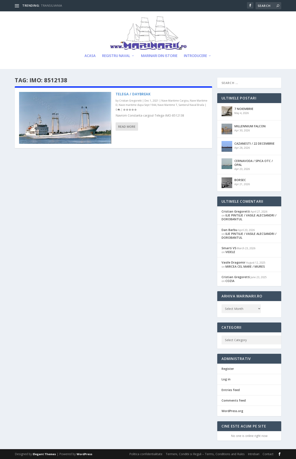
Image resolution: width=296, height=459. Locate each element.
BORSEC (240, 180)
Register (228, 369)
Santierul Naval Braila (191, 105)
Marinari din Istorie (159, 56)
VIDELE (230, 252)
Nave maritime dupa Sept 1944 (137, 105)
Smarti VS (229, 248)
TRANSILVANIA (51, 5)
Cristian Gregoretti (130, 100)
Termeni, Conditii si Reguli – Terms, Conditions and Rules (205, 454)
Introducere (195, 56)
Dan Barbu (229, 230)
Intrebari (253, 454)
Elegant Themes (44, 454)
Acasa (90, 56)
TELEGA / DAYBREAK (133, 94)
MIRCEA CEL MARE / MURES (245, 266)
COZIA (229, 281)
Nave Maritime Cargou (175, 100)
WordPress (84, 454)
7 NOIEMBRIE (243, 109)
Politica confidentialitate (145, 454)
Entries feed (231, 390)
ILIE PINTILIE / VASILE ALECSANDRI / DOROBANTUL (249, 217)
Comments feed (234, 400)
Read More (126, 126)
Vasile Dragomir (233, 262)
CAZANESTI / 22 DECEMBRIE (254, 143)
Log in (226, 379)
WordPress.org (232, 411)
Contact (268, 454)
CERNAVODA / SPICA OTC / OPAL (253, 163)
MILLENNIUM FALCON (250, 126)
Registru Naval (116, 56)
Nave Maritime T (167, 105)
